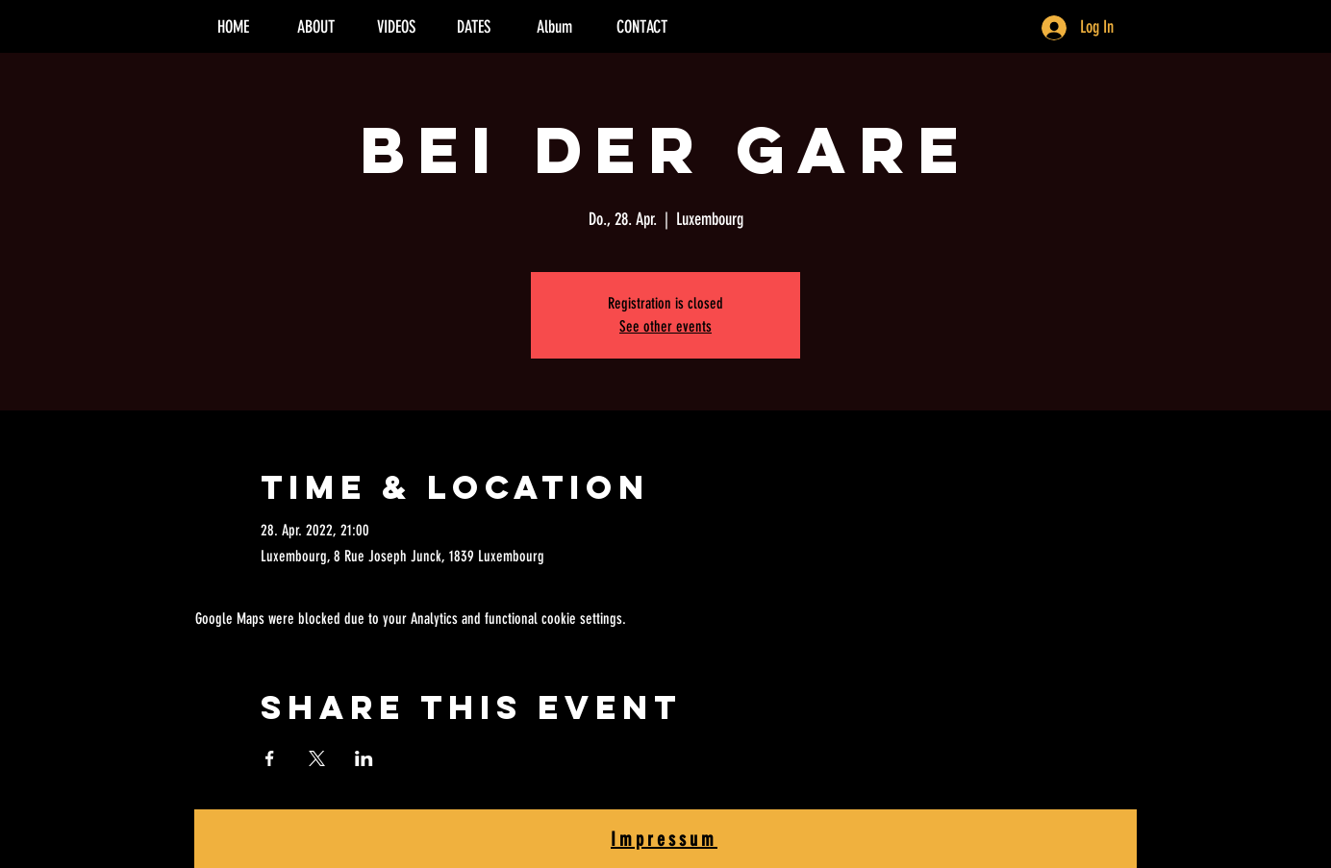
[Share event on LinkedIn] (364, 758)
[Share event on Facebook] (270, 758)
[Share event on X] (317, 758)
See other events (665, 326)
